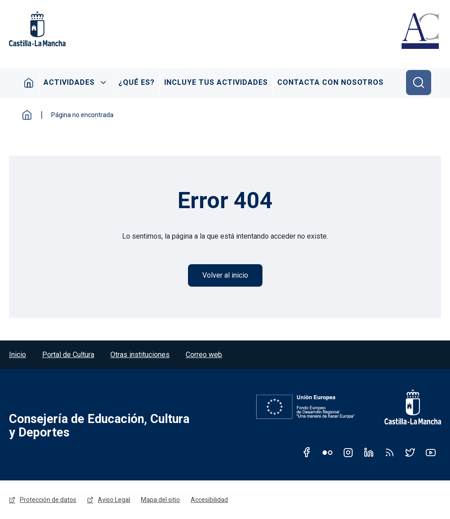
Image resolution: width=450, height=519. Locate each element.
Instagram (348, 452)
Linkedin (368, 452)
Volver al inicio (225, 275)
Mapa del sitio (160, 499)
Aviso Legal (114, 499)
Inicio (29, 82)
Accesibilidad (209, 499)
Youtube (430, 452)
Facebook (307, 452)
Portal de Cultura (68, 354)
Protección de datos (48, 499)
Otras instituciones (140, 354)
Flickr (327, 452)
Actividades (69, 82)
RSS (389, 452)
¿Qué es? (136, 82)
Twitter (410, 452)
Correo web (204, 354)
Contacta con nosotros (330, 82)
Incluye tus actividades (216, 82)
